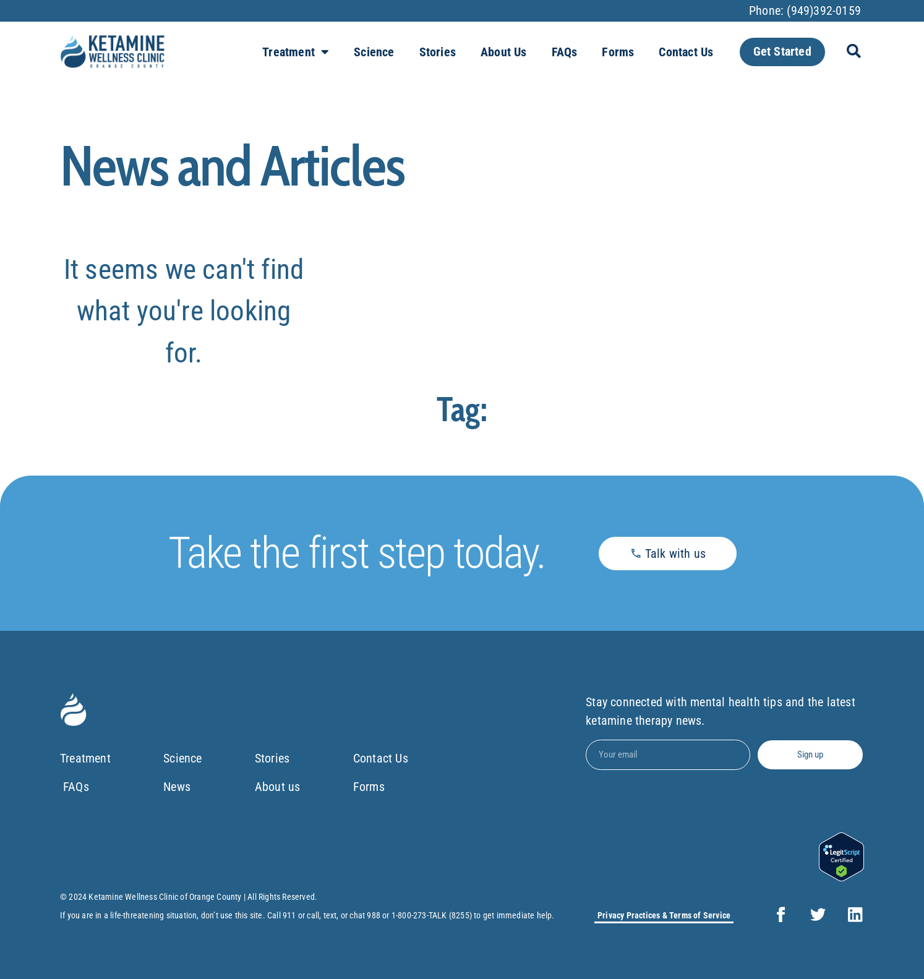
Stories (437, 52)
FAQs (565, 52)
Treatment (295, 52)
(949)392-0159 (824, 10)
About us (504, 52)
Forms (618, 52)
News (176, 787)
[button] (854, 51)
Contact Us (686, 52)
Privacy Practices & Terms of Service (663, 915)
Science (374, 52)
